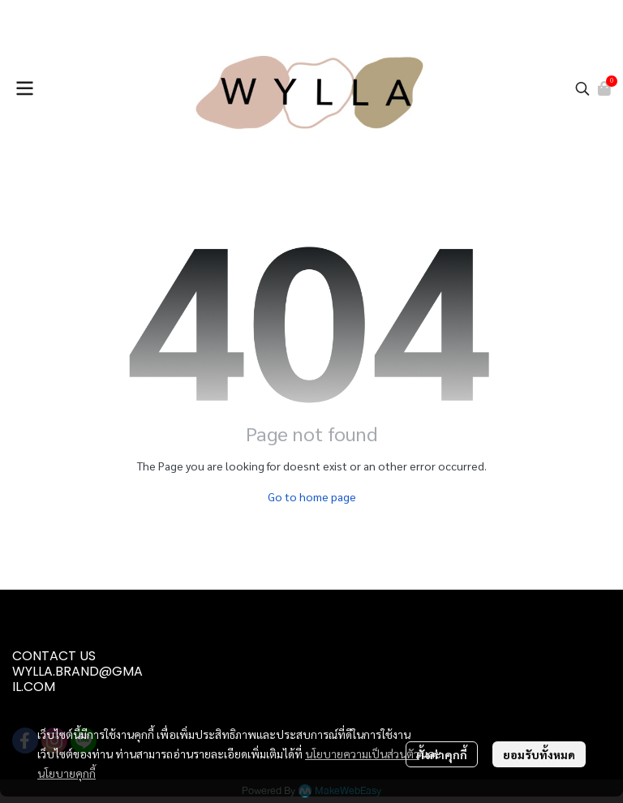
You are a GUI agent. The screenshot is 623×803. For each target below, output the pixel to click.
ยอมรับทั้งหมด (539, 754)
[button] (582, 88)
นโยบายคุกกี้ (66, 773)
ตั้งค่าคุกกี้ (441, 754)
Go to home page (312, 496)
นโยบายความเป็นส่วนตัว (362, 753)
